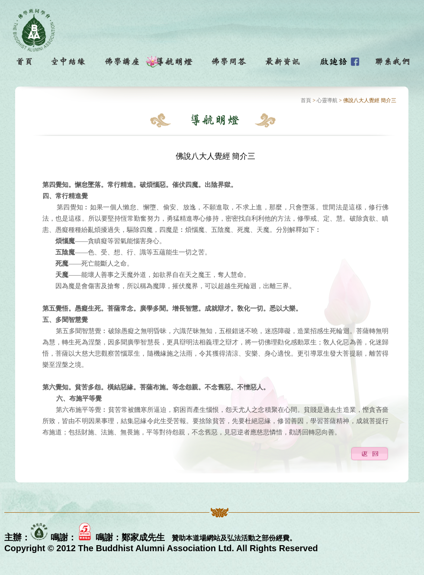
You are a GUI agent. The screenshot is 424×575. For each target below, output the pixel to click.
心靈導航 (327, 100)
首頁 (306, 100)
